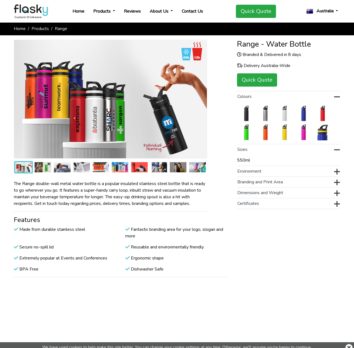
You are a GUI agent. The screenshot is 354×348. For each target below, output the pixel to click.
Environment (288, 172)
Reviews (132, 11)
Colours (288, 97)
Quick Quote (256, 11)
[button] (322, 11)
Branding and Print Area (288, 182)
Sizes (288, 150)
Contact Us (192, 11)
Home (78, 11)
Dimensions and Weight (288, 193)
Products (102, 11)
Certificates (288, 204)
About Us (160, 11)
